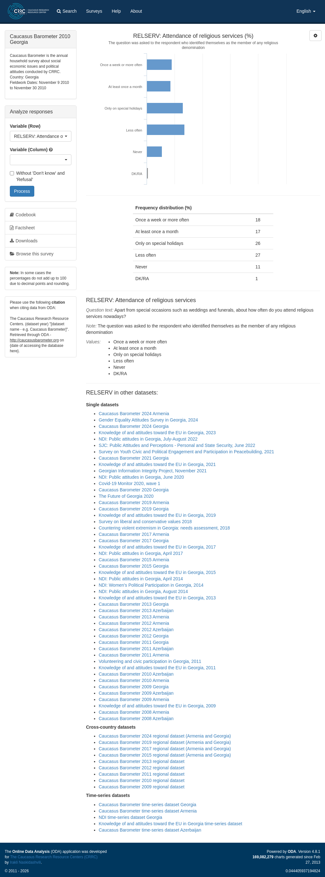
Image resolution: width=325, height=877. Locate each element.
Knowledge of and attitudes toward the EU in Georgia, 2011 (157, 667)
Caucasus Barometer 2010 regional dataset (141, 780)
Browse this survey (31, 253)
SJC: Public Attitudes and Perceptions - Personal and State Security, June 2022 (177, 445)
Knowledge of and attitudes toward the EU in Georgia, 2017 (157, 547)
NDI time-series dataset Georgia (130, 817)
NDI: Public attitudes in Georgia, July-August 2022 (148, 439)
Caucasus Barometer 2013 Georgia (134, 604)
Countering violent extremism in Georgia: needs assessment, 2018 (164, 527)
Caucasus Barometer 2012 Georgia (134, 635)
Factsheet (22, 227)
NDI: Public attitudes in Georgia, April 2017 (141, 553)
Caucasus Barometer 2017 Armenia (134, 534)
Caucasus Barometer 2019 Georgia (134, 508)
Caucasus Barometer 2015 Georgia (134, 566)
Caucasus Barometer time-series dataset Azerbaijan (150, 830)
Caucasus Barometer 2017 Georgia (134, 540)
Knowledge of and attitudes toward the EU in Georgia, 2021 (157, 464)
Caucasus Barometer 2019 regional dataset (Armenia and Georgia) (165, 742)
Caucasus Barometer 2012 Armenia (134, 623)
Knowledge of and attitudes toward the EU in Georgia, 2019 (157, 515)
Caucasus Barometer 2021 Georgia (134, 458)
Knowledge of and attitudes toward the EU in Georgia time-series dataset (170, 823)
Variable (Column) (29, 149)
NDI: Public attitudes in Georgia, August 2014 (143, 591)
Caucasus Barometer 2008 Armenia (134, 712)
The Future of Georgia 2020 (126, 496)
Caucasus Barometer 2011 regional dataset (141, 774)
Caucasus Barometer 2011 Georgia (134, 642)
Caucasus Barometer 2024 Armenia (134, 413)
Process (22, 191)
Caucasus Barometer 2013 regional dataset (141, 761)
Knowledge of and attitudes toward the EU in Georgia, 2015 (157, 572)
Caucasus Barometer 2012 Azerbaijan (136, 629)
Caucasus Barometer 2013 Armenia (134, 616)
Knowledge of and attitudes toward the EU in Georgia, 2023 (157, 432)
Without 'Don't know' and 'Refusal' (37, 176)
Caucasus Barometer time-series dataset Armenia (148, 810)
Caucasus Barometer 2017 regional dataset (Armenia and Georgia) (165, 748)
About (136, 11)
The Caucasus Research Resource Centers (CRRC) (54, 857)
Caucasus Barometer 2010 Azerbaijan (136, 674)
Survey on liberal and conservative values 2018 (145, 521)
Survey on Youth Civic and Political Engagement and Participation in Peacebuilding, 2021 (186, 451)
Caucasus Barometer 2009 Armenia (134, 699)
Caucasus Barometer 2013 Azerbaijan (136, 610)
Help (116, 11)
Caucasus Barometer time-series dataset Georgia (147, 804)
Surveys (94, 11)
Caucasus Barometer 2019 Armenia (134, 502)
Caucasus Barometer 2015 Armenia (134, 559)
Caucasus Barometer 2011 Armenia (134, 655)
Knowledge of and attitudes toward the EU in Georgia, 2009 (157, 705)
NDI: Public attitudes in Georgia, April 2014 (141, 578)
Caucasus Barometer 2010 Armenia (134, 680)
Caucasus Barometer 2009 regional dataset (141, 786)
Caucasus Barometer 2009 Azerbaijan (136, 693)
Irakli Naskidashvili (25, 862)
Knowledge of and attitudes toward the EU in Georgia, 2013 (157, 597)
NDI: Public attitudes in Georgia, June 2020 (141, 477)
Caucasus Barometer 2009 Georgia (134, 686)
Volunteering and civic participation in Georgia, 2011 (150, 661)
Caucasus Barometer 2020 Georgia (134, 489)
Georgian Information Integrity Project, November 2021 (153, 470)
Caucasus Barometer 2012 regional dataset (141, 767)
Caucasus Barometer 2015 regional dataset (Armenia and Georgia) (165, 755)
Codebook (23, 214)
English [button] (305, 11)
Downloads (23, 240)
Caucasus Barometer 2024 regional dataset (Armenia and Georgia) (165, 736)
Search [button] (66, 11)
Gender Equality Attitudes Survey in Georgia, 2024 (148, 419)
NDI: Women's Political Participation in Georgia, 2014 (151, 585)
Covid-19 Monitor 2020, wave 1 (129, 483)
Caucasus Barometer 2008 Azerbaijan (136, 718)
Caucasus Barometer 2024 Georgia (134, 426)
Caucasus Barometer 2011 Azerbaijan (136, 648)
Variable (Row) (25, 126)
